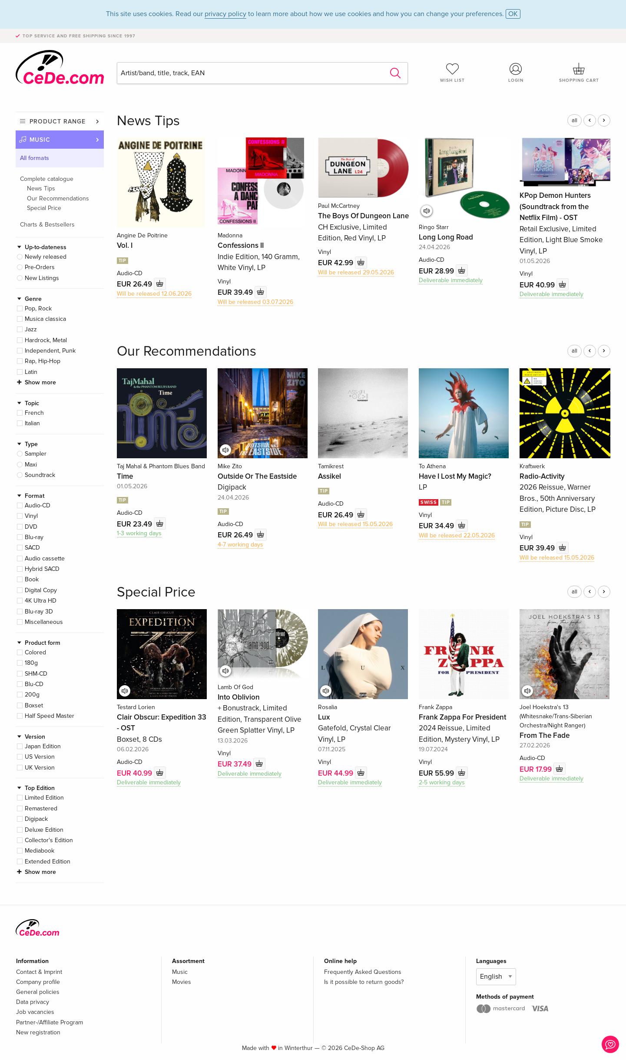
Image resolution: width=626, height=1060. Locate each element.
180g (31, 663)
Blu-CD (34, 684)
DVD (31, 526)
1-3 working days (139, 533)
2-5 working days (442, 782)
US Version (40, 756)
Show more (40, 382)
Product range (58, 121)
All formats (34, 158)
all (574, 120)
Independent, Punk (50, 350)
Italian (32, 423)
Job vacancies (35, 1012)
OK (513, 14)
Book (32, 579)
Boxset (34, 705)
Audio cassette (45, 558)
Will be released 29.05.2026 (356, 272)
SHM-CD (36, 673)
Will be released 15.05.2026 (355, 524)
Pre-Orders (40, 267)
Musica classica (45, 319)
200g (32, 694)
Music (40, 139)
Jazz (31, 329)
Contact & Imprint (39, 972)
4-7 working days (240, 544)
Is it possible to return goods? (364, 982)
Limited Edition (44, 797)
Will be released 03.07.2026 (255, 302)
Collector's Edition (49, 840)
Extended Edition (47, 861)
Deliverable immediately (451, 280)
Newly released (45, 256)
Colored (35, 652)
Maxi (31, 464)
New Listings (42, 278)
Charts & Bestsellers (47, 224)
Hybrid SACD (42, 569)
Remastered (41, 808)
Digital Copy (41, 590)
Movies (181, 982)
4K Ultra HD (40, 600)
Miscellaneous (44, 622)
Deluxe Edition (44, 829)
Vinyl (31, 516)
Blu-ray (34, 537)
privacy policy (225, 14)
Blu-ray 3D (39, 611)
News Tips (41, 188)
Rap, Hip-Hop (42, 361)
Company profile (38, 982)
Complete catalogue (46, 179)
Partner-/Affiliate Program (49, 1022)
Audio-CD (37, 505)
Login (515, 72)
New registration (38, 1032)
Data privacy (32, 1002)
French (34, 413)
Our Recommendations (58, 198)
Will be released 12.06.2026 (154, 293)
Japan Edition (43, 746)
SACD (32, 547)
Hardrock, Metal (46, 340)
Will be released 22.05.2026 (457, 535)
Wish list (452, 72)
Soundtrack (40, 475)
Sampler (35, 453)
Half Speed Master (49, 716)
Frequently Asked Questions (362, 972)
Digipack (36, 819)
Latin (31, 372)
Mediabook (39, 850)
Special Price (44, 208)
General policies (38, 992)
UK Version (40, 767)
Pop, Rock (38, 308)
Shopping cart (579, 72)
